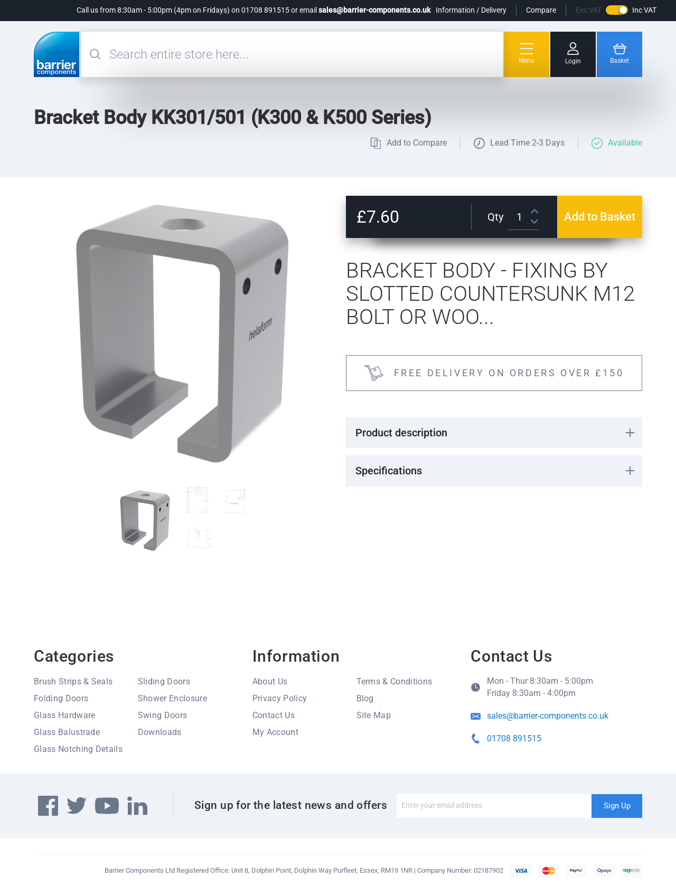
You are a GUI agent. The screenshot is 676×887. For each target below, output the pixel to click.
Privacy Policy (279, 698)
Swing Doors (162, 715)
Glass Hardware (64, 715)
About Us (270, 681)
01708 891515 (514, 738)
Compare (541, 10)
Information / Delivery (471, 10)
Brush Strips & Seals (73, 681)
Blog (365, 698)
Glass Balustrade (67, 732)
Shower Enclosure (172, 698)
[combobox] (305, 54)
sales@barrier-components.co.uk (374, 10)
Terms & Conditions (394, 681)
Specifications (388, 470)
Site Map (373, 715)
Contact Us (273, 715)
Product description (401, 432)
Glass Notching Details (78, 749)
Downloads (160, 732)
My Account (275, 732)
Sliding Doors (164, 681)
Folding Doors (61, 698)
